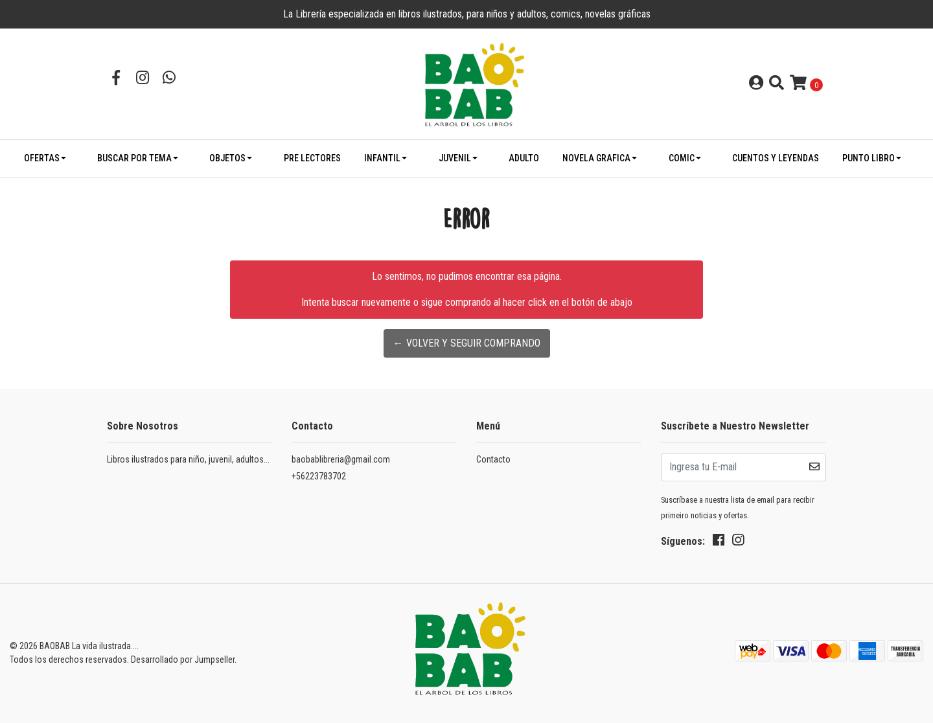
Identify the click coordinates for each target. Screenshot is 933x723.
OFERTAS (42, 158)
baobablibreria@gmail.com (341, 459)
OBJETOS (227, 158)
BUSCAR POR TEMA (134, 158)
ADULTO (524, 158)
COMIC (682, 158)
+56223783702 (319, 476)
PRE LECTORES (312, 158)
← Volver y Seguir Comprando (466, 343)
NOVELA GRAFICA (596, 158)
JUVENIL (455, 158)
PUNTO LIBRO (868, 158)
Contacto (493, 459)
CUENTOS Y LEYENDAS (775, 158)
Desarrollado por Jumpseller (183, 659)
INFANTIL (382, 158)
